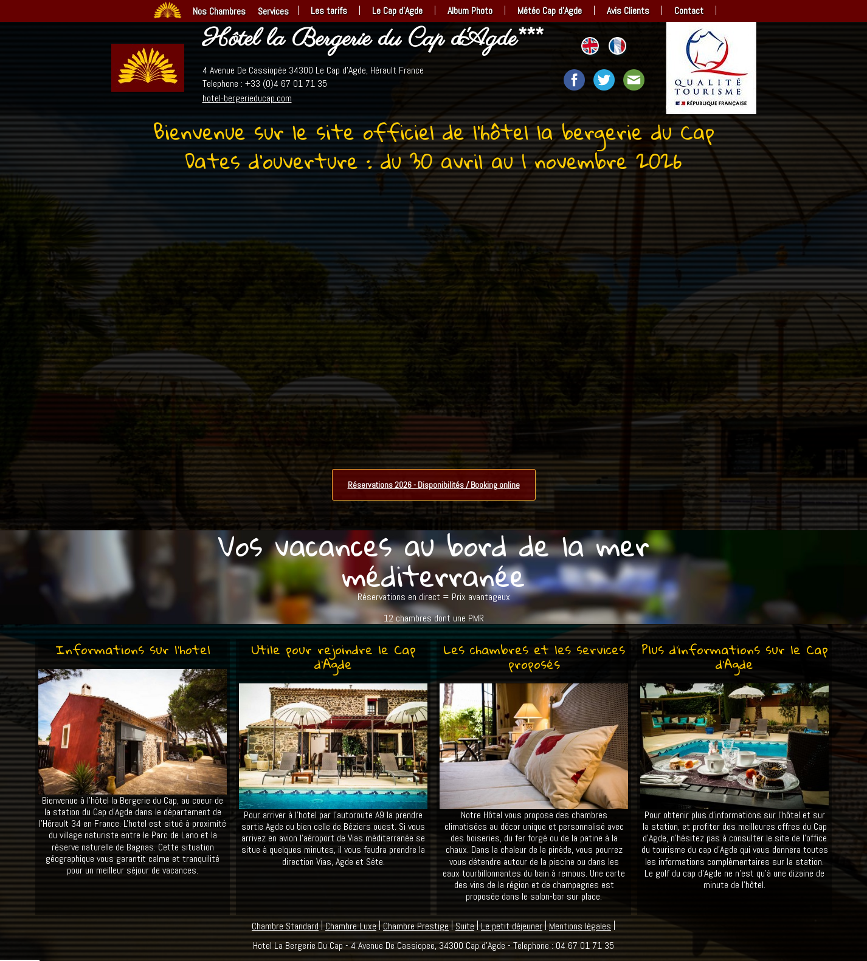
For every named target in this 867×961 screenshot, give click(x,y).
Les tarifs (329, 10)
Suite (464, 926)
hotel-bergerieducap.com (247, 98)
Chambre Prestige (416, 926)
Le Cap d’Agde (397, 10)
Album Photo (469, 10)
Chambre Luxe (350, 926)
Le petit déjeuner (511, 926)
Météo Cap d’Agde (549, 10)
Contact (688, 10)
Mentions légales (580, 926)
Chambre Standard (285, 926)
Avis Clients (628, 10)
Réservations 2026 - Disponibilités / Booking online (434, 484)
